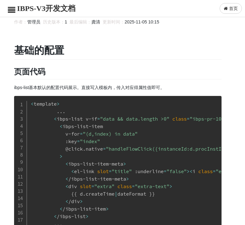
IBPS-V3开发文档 (46, 8)
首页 (231, 8)
